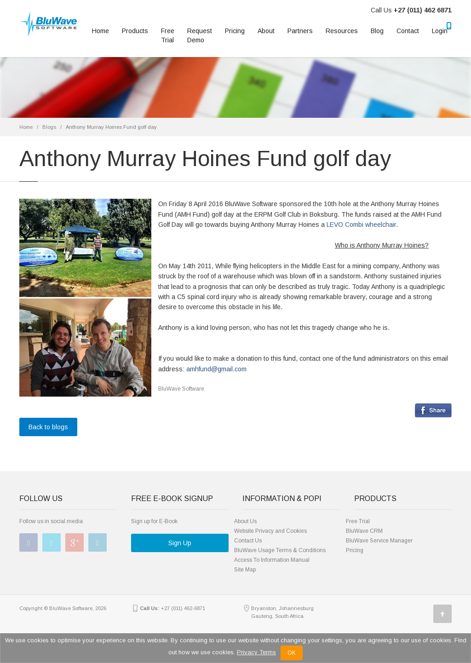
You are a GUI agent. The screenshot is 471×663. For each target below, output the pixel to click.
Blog (377, 31)
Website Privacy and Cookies (270, 531)
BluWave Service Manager (379, 540)
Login (440, 31)
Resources (342, 31)
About (266, 31)
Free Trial (167, 35)
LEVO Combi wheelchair (361, 224)
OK (291, 653)
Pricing (235, 31)
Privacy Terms (256, 652)
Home (100, 31)
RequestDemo (199, 35)
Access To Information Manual (272, 560)
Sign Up (179, 543)
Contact (407, 31)
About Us (245, 521)
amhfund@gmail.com (216, 369)
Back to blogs (48, 427)
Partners (300, 31)
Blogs (49, 127)
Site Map (245, 569)
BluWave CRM (364, 531)
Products (135, 31)
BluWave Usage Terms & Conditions (280, 550)
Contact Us (248, 540)
